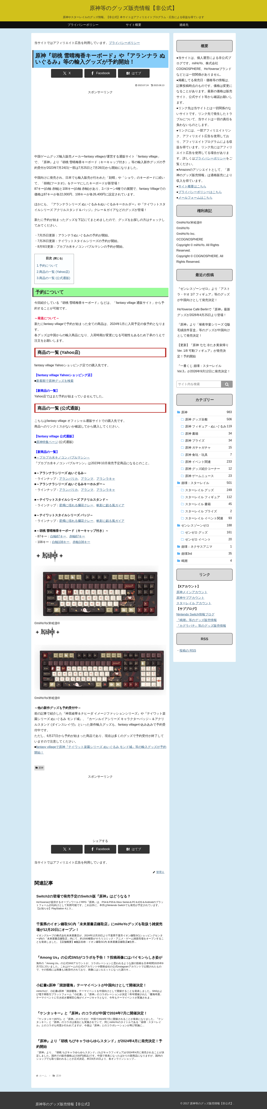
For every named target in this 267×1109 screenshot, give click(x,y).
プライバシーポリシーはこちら (200, 192)
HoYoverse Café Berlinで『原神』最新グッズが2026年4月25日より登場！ (203, 312)
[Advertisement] (100, 122)
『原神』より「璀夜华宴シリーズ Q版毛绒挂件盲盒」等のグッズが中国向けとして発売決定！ (203, 330)
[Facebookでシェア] (100, 73)
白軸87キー (58, 536)
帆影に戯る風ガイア (110, 505)
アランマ (87, 478)
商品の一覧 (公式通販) (54, 278)
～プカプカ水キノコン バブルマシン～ (63, 457)
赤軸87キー (77, 536)
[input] (204, 384)
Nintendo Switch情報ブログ (195, 614)
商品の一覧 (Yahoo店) (54, 271)
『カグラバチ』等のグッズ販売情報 (201, 625)
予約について (48, 265)
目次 (49, 258)
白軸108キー (61, 542)
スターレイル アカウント (193, 603)
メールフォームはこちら (195, 197)
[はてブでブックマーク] (134, 73)
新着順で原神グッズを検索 (55, 380)
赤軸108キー (81, 542)
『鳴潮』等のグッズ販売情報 (196, 620)
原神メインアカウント (191, 592)
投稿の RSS (187, 650)
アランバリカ (68, 478)
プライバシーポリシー (124, 42)
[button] (227, 384)
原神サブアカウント (190, 597)
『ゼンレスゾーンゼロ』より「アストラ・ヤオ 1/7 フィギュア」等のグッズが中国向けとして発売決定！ (203, 294)
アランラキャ (105, 478)
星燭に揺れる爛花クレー (76, 505)
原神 (39, 767)
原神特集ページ (47, 442)
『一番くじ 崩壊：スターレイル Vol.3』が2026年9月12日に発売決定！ (203, 368)
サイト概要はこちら (192, 186)
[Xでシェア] (67, 73)
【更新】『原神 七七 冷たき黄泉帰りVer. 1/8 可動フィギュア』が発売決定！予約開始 (203, 350)
